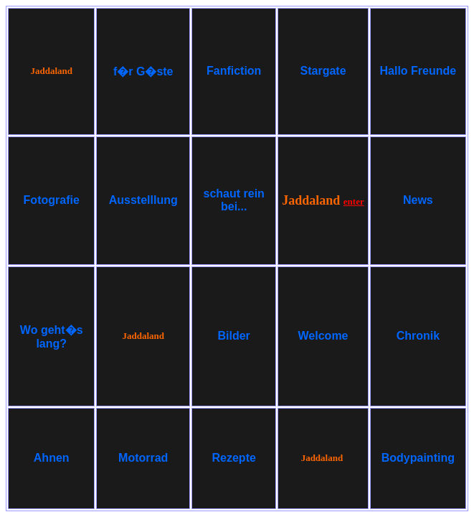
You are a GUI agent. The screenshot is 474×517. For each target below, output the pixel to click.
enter (353, 201)
